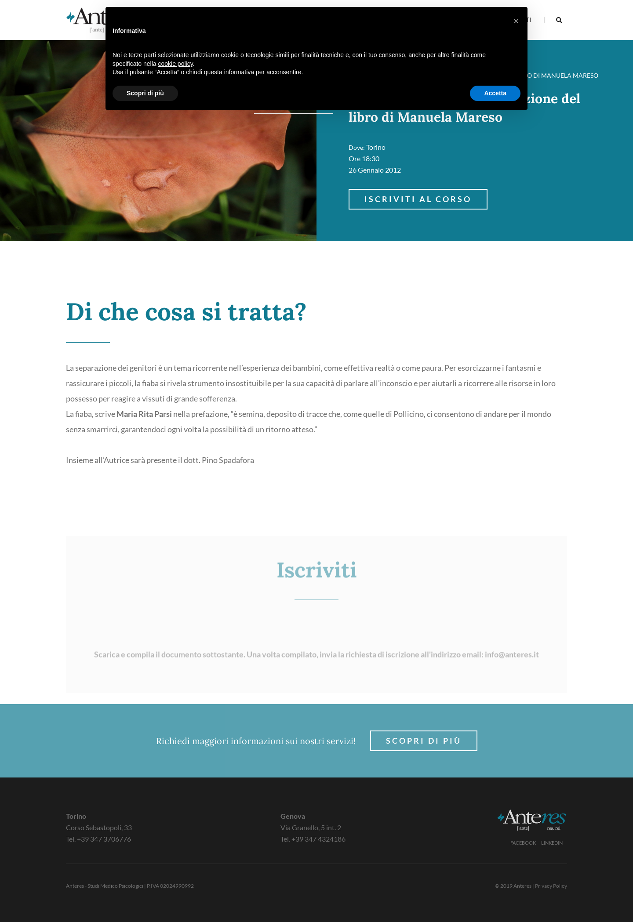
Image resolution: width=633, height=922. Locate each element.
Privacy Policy (551, 885)
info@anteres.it (512, 695)
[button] (516, 21)
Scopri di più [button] (145, 93)
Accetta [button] (495, 93)
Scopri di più (424, 740)
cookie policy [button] (175, 63)
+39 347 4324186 (318, 839)
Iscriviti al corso (418, 199)
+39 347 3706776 (104, 839)
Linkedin (552, 843)
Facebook (523, 843)
